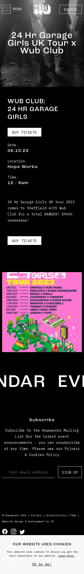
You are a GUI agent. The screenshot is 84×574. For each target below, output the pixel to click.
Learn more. (66, 555)
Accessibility (56, 515)
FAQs (73, 515)
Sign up (70, 472)
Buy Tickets (24, 132)
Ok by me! (42, 564)
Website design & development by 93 (28, 521)
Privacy (36, 515)
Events (70, 9)
